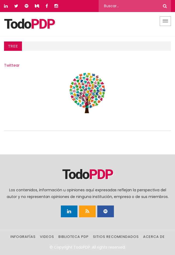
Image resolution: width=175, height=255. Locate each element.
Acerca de (154, 236)
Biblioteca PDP (73, 236)
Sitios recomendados (116, 236)
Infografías (23, 236)
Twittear (12, 65)
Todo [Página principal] (29, 24)
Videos (47, 236)
